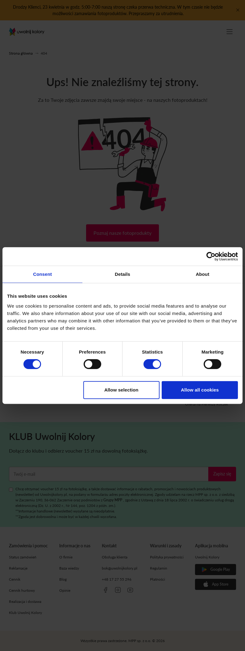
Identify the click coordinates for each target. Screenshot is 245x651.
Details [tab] (122, 274)
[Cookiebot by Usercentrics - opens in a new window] (211, 256)
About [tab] (202, 274)
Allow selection (121, 389)
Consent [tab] (42, 274)
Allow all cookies (200, 389)
